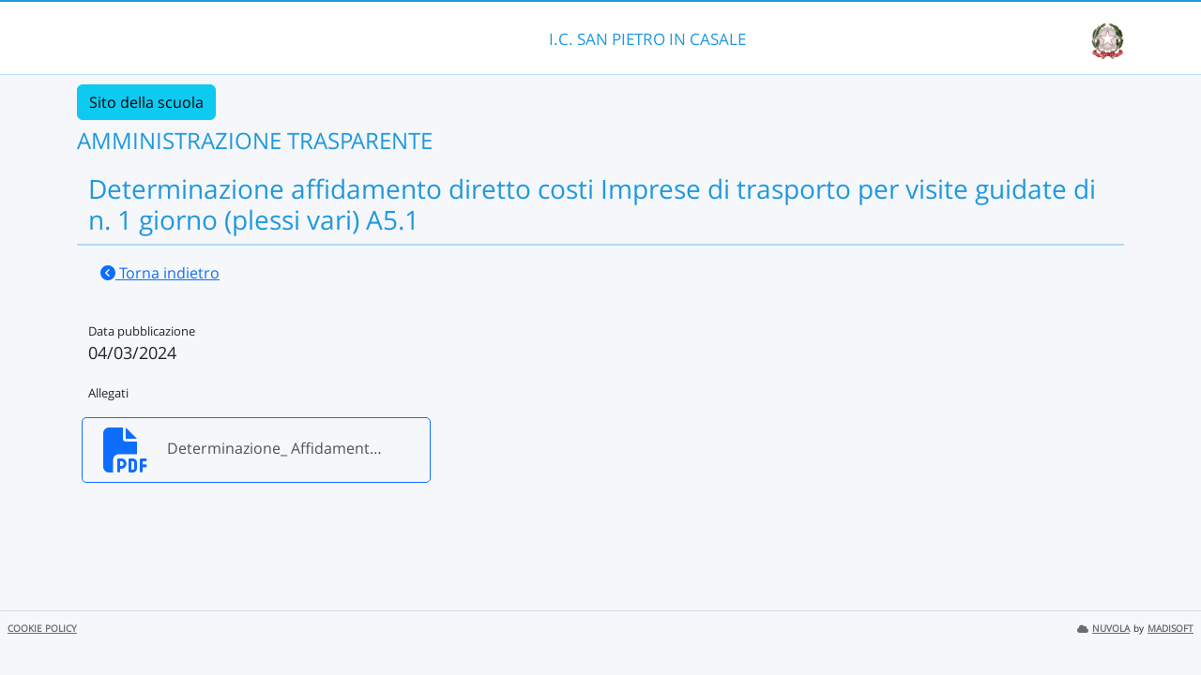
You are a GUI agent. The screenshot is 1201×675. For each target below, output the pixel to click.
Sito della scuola (146, 102)
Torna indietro (160, 272)
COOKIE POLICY (42, 628)
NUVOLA (1103, 628)
